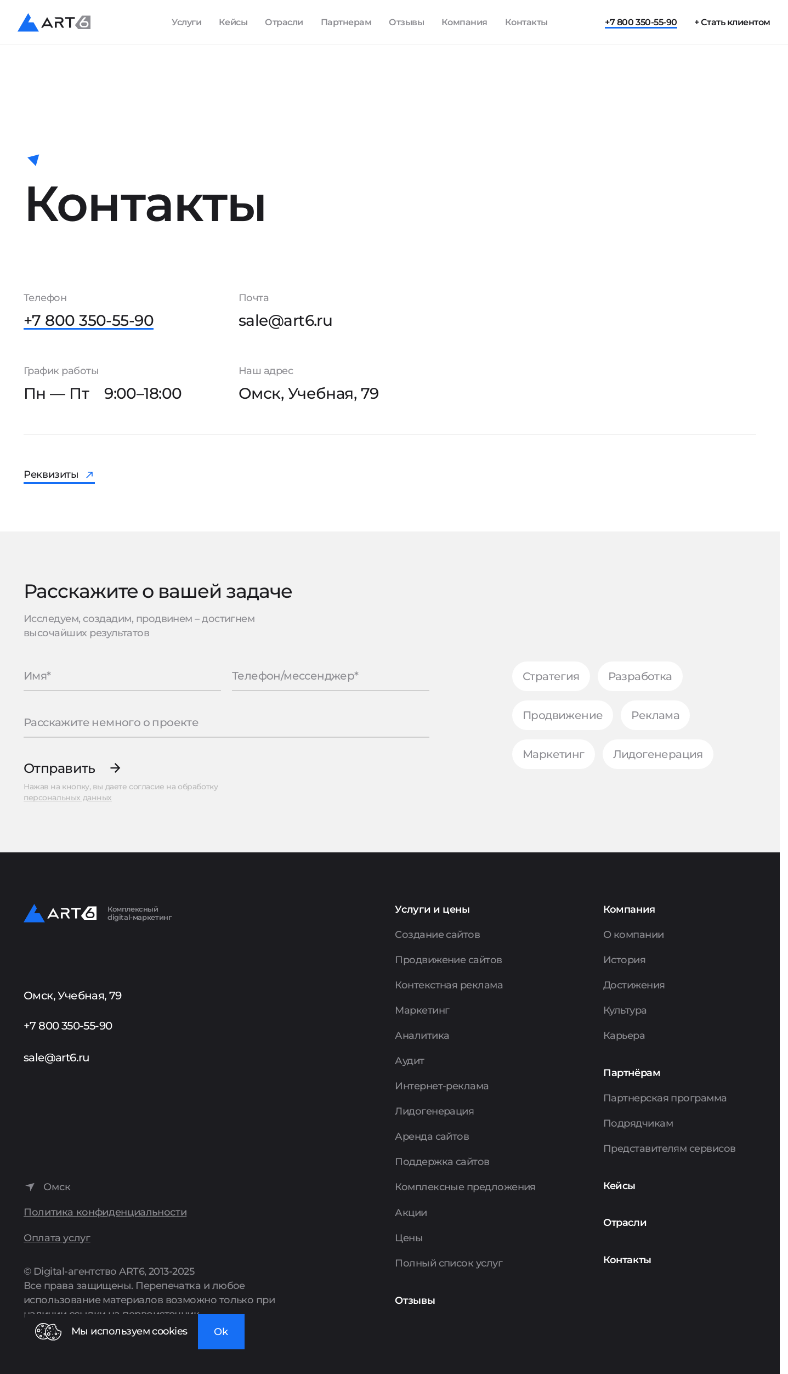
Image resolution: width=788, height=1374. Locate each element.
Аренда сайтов (432, 1136)
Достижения (634, 985)
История (624, 960)
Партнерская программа (665, 1098)
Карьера (624, 1036)
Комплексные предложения (465, 1187)
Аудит (409, 1061)
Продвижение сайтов (448, 960)
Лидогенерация (658, 754)
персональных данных (68, 797)
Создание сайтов (437, 935)
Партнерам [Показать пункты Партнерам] (346, 22)
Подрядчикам (638, 1123)
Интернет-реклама (442, 1086)
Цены (409, 1238)
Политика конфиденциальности (105, 1212)
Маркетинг (554, 754)
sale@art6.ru (285, 320)
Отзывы (406, 22)
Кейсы (233, 22)
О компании (633, 935)
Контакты (526, 22)
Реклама (655, 715)
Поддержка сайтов (442, 1162)
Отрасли (284, 22)
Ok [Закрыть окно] (221, 1332)
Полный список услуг (448, 1263)
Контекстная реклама (449, 985)
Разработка (640, 676)
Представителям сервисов (669, 1149)
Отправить (59, 768)
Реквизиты (51, 474)
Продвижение (563, 715)
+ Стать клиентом (732, 22)
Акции (411, 1213)
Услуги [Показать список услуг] (186, 22)
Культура (625, 1010)
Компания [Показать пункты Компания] (464, 22)
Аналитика (422, 1036)
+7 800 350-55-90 (641, 22)
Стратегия (551, 676)
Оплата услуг (57, 1238)
